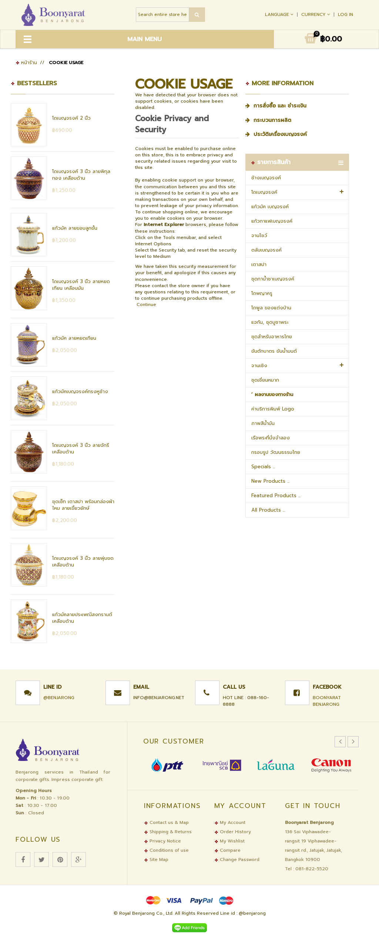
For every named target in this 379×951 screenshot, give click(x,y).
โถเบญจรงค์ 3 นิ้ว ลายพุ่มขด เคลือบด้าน (83, 561)
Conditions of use (166, 850)
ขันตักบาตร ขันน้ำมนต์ (274, 351)
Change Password (236, 859)
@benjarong (58, 697)
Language (280, 14)
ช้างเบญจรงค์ (266, 177)
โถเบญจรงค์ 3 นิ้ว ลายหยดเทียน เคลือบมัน (81, 285)
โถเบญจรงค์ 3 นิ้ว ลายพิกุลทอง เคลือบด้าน (81, 175)
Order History (232, 831)
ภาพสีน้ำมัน (263, 423)
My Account (229, 822)
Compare (227, 850)
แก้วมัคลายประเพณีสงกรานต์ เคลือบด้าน (82, 618)
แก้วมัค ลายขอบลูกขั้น (74, 228)
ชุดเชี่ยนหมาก (265, 379)
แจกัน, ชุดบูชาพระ (269, 322)
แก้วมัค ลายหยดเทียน (74, 338)
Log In (345, 14)
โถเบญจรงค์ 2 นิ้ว (71, 118)
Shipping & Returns (168, 831)
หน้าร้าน (26, 62)
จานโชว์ (259, 235)
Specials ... (263, 466)
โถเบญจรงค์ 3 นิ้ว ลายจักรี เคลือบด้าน (80, 448)
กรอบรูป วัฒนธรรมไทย (275, 452)
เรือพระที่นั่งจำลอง (270, 437)
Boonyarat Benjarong (327, 701)
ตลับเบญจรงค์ (266, 249)
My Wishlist (229, 841)
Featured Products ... (276, 495)
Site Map (156, 859)
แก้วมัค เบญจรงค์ (270, 206)
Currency (316, 14)
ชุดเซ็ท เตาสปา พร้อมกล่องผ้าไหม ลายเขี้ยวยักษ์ (83, 505)
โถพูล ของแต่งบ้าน (271, 307)
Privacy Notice (162, 841)
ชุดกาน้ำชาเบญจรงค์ (272, 278)
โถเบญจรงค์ (264, 192)
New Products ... (270, 481)
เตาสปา (258, 264)
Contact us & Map (166, 822)
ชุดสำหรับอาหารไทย (271, 336)
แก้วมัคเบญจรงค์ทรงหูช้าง (80, 391)
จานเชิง (259, 365)
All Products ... (268, 509)
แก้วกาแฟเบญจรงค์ (271, 221)
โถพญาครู (261, 293)
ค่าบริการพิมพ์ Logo (272, 408)
